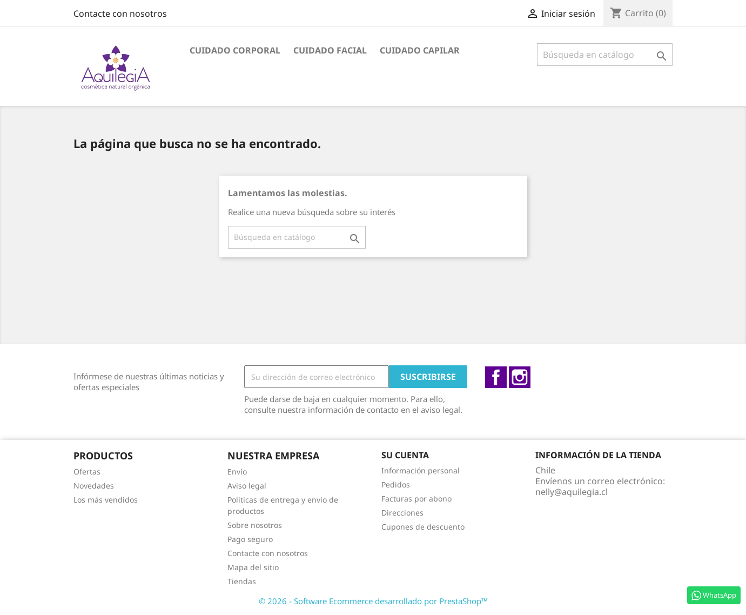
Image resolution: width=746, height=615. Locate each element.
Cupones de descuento (423, 527)
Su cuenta (405, 455)
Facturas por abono (416, 498)
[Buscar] (605, 54)
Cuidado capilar (420, 50)
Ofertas (86, 471)
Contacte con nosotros (120, 13)
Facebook (496, 377)
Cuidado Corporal (235, 50)
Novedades (93, 485)
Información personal (420, 470)
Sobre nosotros (254, 525)
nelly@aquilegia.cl (571, 492)
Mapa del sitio (253, 567)
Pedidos (395, 484)
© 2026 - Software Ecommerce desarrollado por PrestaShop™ (373, 601)
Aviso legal (246, 485)
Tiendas (241, 581)
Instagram (519, 377)
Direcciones (402, 512)
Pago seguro (250, 539)
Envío (237, 471)
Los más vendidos (105, 499)
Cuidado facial (330, 50)
